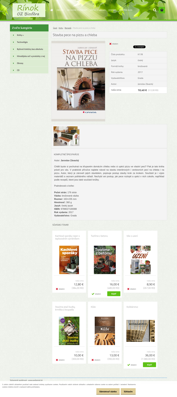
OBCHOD (60, 10)
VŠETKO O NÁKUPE (98, 10)
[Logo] (29, 10)
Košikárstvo (132, 307)
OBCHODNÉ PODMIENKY (77, 10)
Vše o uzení (132, 236)
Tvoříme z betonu (99, 236)
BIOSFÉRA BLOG (125, 10)
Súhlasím (127, 391)
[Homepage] (51, 10)
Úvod (55, 28)
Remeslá (68, 28)
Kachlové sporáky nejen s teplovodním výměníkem (67, 237)
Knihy (61, 28)
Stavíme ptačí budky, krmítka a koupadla (65, 308)
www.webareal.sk (35, 380)
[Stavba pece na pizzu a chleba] (78, 42)
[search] (154, 10)
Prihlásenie (147, 2)
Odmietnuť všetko (106, 391)
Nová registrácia (159, 2)
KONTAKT (112, 10)
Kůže (93, 307)
